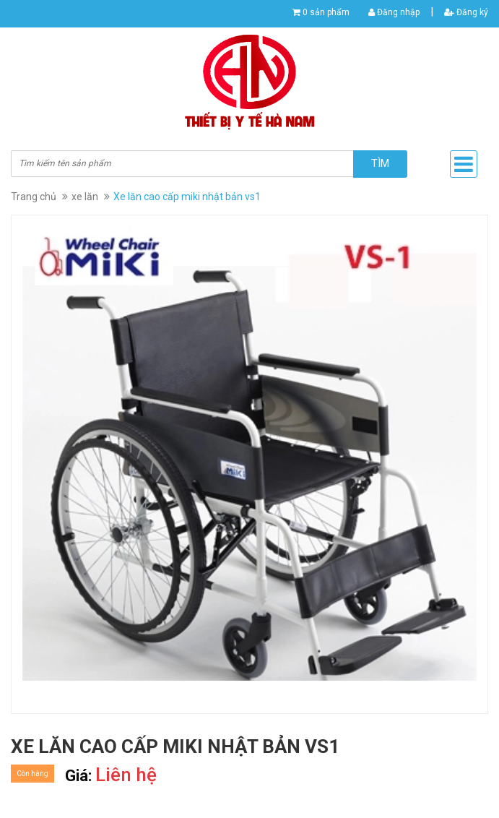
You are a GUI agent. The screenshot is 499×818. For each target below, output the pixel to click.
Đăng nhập (394, 12)
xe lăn (84, 196)
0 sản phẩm (326, 12)
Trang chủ (33, 196)
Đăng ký (466, 12)
